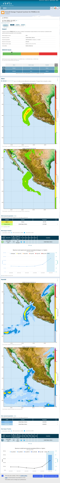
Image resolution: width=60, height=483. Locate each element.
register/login (52, 0)
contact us (47, 0)
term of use (41, 0)
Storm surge (31, 64)
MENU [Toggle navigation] (3, 8)
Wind (14, 64)
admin (57, 0)
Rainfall (47, 64)
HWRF (17, 24)
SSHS (9, 226)
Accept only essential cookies (50, 476)
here (18, 60)
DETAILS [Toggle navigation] (5, 18)
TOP (57, 79)
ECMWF (23, 24)
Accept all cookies (38, 476)
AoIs (15, 215)
